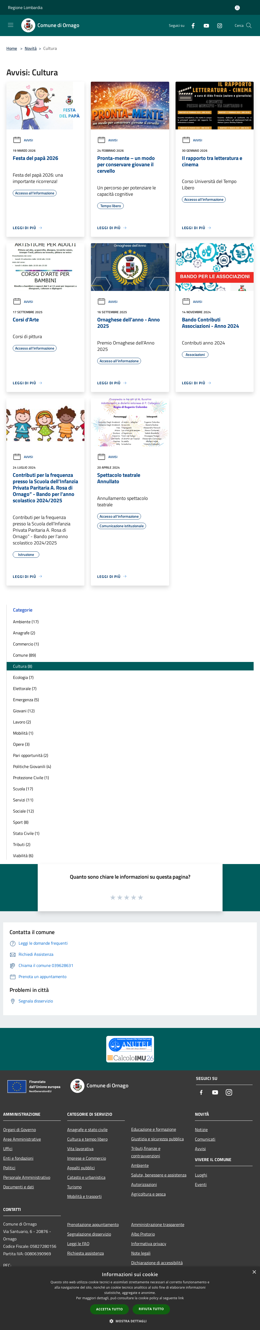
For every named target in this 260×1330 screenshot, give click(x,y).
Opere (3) (21, 744)
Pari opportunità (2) (30, 755)
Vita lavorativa (80, 1148)
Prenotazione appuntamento (93, 1224)
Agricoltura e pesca (148, 1194)
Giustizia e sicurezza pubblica (157, 1139)
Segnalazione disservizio (89, 1234)
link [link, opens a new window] (181, 1298)
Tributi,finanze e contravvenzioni (145, 1152)
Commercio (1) (26, 644)
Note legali (141, 1253)
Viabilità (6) (23, 855)
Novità (31, 48)
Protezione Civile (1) (31, 777)
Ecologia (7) (23, 677)
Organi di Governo (19, 1129)
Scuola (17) (23, 789)
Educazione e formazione (153, 1129)
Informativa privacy (148, 1243)
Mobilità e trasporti (84, 1196)
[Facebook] (191, 25)
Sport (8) (20, 822)
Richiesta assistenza (85, 1253)
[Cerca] (249, 25)
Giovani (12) (24, 711)
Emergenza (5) (26, 699)
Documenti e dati (18, 1187)
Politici (9, 1168)
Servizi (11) (23, 800)
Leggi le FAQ (78, 1243)
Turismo (74, 1187)
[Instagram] (217, 25)
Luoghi (201, 1175)
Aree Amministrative (22, 1139)
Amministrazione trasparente (157, 1224)
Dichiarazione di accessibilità (157, 1262)
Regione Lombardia (25, 7)
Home (11, 48)
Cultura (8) (22, 666)
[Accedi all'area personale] (237, 8)
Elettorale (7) (24, 688)
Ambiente (140, 1165)
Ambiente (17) (26, 621)
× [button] (254, 1272)
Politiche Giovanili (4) (32, 766)
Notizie (201, 1129)
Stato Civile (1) (26, 833)
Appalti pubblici (81, 1168)
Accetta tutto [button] (109, 1309)
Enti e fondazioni (18, 1158)
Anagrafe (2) (24, 633)
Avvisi (23, 140)
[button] (130, 1321)
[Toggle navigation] (10, 25)
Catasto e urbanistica (86, 1177)
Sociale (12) (23, 811)
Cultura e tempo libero (87, 1139)
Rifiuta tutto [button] (151, 1309)
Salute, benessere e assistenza (158, 1175)
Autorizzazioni (144, 1184)
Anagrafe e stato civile (87, 1129)
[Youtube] (204, 25)
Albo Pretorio (143, 1234)
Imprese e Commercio (86, 1158)
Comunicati (205, 1139)
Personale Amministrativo (26, 1177)
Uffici (7, 1148)
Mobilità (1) (23, 733)
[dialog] (130, 1298)
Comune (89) (24, 655)
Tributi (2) (21, 844)
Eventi (201, 1184)
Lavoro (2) (22, 722)
